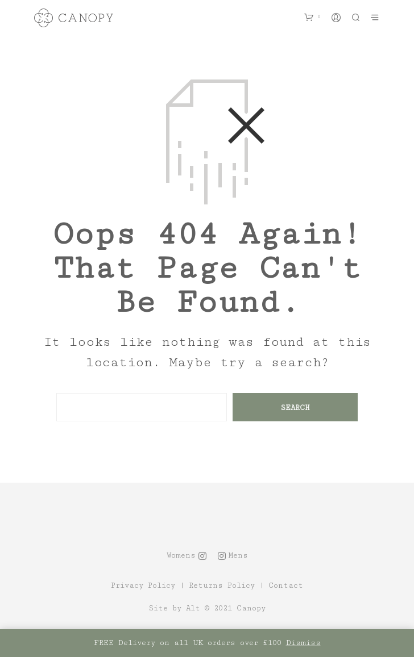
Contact (285, 585)
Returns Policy (222, 585)
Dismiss (303, 642)
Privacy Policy (143, 585)
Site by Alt (174, 608)
